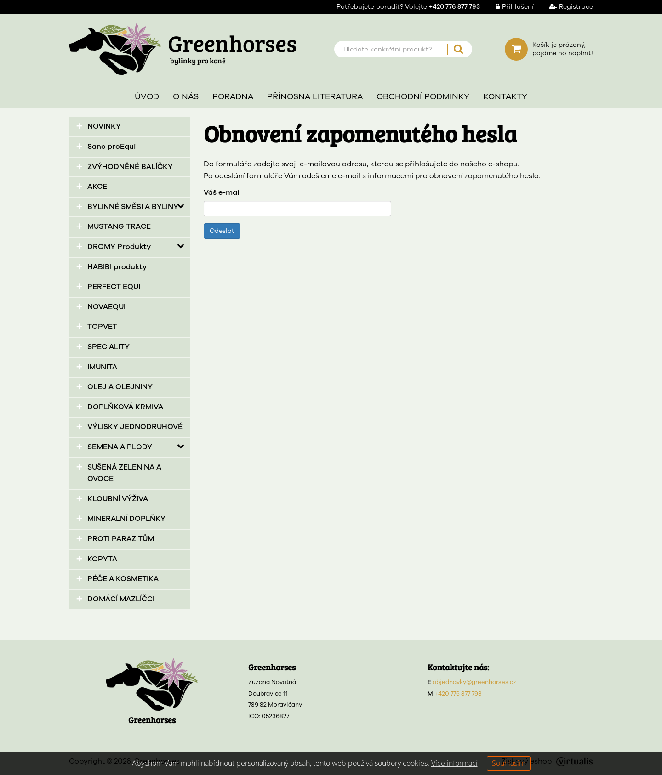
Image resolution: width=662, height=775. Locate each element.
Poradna (232, 96)
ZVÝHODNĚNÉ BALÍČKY (130, 167)
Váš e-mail (222, 192)
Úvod (147, 96)
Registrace (564, 6)
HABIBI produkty (117, 267)
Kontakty (505, 96)
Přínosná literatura (315, 96)
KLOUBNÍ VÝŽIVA (117, 499)
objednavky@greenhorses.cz (474, 682)
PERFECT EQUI (113, 287)
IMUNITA (102, 367)
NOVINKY (104, 126)
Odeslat (222, 230)
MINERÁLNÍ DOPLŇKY (126, 519)
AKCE (97, 186)
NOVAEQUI (106, 307)
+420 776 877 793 (458, 694)
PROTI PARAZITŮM (120, 539)
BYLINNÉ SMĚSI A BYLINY (132, 207)
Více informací (454, 763)
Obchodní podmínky (423, 96)
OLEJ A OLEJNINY (120, 387)
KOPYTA (102, 559)
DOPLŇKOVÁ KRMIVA (125, 407)
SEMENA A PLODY (119, 447)
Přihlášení (508, 6)
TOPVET (102, 327)
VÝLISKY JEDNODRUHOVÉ (135, 427)
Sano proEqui (111, 146)
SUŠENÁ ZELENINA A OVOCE (124, 473)
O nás (186, 96)
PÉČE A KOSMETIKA (123, 579)
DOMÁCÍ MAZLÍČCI (120, 599)
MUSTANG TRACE (119, 226)
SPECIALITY (108, 347)
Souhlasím (508, 763)
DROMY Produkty (119, 247)
